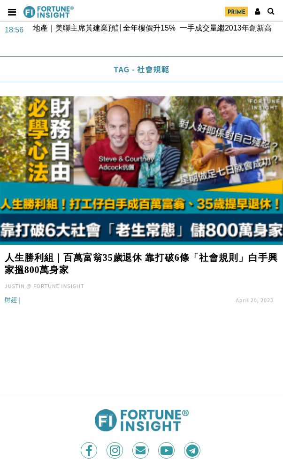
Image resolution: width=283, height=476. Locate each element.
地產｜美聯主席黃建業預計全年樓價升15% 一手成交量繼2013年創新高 (152, 28)
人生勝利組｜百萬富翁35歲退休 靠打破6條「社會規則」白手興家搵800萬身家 (141, 263)
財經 (11, 300)
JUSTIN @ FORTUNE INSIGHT (44, 285)
